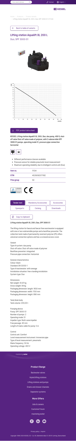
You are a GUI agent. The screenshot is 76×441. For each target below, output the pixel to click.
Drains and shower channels (38, 387)
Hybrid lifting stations (38, 377)
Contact (51, 2)
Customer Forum (38, 409)
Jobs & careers (38, 404)
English (62, 2)
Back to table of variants (25, 28)
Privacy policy (35, 432)
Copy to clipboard (23, 217)
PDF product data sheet (25, 131)
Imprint (43, 432)
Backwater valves (38, 373)
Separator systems (38, 392)
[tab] (17, 202)
